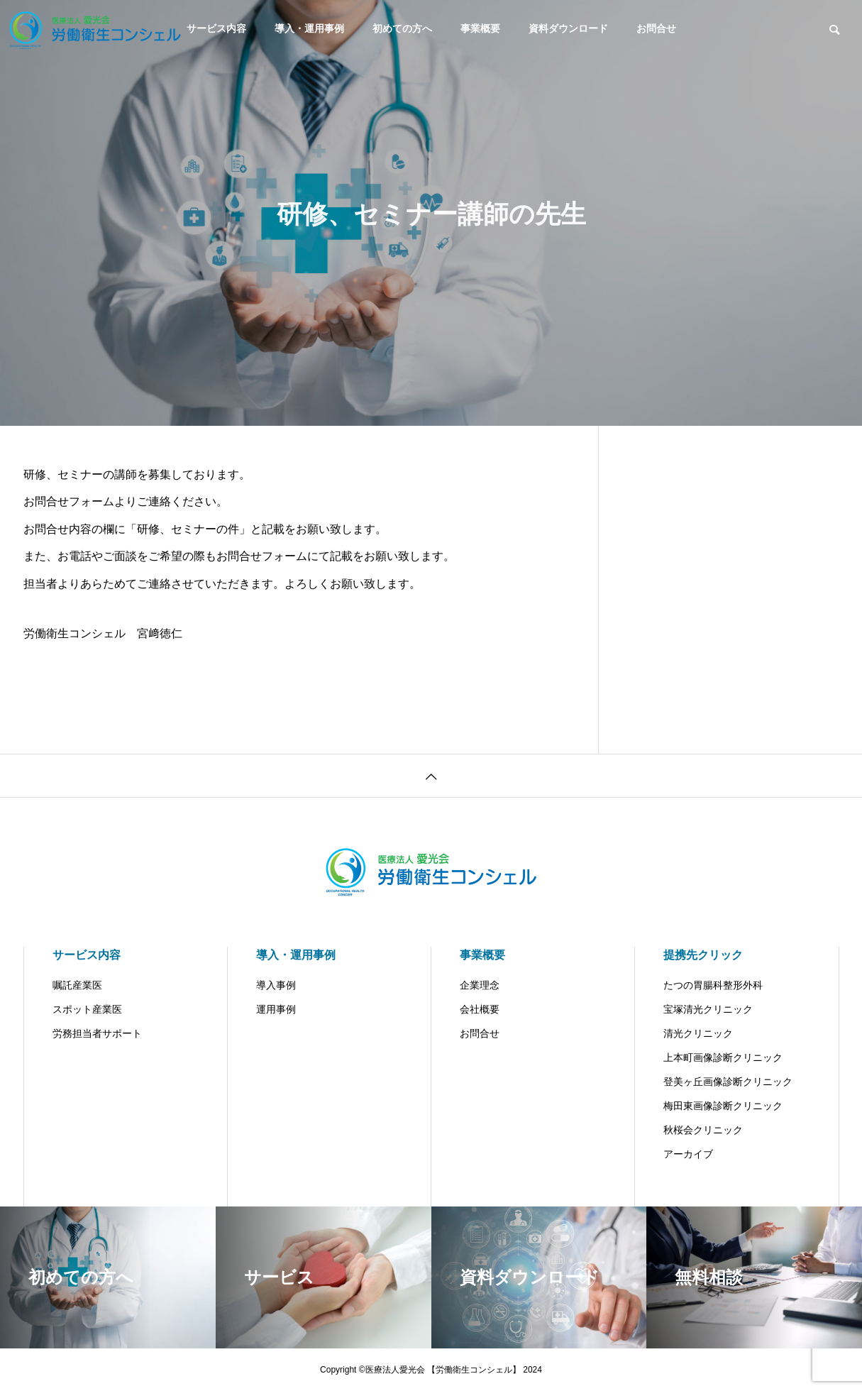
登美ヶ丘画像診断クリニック (727, 1081)
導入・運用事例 (309, 28)
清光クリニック (698, 1033)
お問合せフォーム (68, 501)
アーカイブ (688, 1154)
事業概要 (480, 28)
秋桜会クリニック (703, 1130)
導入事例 (276, 985)
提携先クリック (703, 955)
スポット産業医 (87, 1009)
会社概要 (479, 1009)
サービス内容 (87, 955)
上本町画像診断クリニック (723, 1057)
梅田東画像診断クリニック (723, 1105)
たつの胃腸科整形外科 (713, 985)
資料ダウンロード (568, 28)
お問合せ (656, 28)
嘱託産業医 (77, 985)
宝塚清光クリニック (708, 1009)
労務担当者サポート (97, 1033)
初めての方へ (402, 28)
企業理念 (479, 985)
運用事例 (276, 1009)
